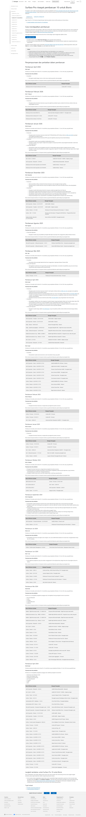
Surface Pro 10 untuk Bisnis (17, 17)
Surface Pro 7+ (15, 26)
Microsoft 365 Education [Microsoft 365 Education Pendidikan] (34, 804)
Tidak (54, 793)
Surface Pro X (14, 20)
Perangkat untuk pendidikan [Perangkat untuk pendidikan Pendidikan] (34, 800)
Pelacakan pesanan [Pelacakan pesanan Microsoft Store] (20, 804)
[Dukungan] (15, 1)
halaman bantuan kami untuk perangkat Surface (45, 780)
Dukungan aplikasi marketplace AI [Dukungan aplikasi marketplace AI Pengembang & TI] (61, 802)
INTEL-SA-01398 (69, 135)
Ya (46, 793)
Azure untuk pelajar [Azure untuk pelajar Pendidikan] (33, 811)
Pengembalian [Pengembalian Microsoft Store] (20, 802)
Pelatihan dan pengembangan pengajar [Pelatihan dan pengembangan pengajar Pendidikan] (36, 807)
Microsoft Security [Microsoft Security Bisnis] (45, 800)
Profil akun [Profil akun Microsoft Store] (19, 798)
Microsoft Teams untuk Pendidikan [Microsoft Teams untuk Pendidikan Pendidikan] (35, 802)
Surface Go (13, 48)
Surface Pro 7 (14, 28)
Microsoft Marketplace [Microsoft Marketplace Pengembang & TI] (60, 805)
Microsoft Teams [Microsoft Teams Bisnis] (45, 811)
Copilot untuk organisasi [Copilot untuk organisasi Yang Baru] (7, 798)
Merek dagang (65, 814)
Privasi (52, 814)
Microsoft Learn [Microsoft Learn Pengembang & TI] (59, 800)
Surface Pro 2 (14, 39)
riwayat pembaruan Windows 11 (33, 789)
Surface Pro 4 (14, 35)
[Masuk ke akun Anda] (79, 1)
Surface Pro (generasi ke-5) (17, 33)
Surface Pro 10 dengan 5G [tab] (39, 16)
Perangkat (34, 1)
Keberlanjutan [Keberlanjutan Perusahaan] (71, 807)
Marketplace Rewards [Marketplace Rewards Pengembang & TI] (59, 809)
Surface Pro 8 (14, 24)
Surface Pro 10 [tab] (29, 16)
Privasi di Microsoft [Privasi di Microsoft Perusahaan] (72, 804)
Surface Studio (14, 8)
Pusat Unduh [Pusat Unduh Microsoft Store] (19, 800)
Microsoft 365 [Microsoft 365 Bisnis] (45, 805)
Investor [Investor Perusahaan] (70, 805)
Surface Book (13, 50)
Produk (29, 1)
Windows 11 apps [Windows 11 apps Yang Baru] (6, 807)
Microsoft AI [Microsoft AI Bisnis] (44, 798)
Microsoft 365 (21, 1)
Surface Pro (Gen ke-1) (16, 41)
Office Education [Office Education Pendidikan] (33, 805)
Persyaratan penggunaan (58, 814)
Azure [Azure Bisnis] (44, 802)
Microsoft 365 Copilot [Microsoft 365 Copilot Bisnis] (46, 809)
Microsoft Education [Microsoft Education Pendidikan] (33, 798)
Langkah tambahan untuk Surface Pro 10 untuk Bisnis (37, 22)
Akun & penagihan (41, 1)
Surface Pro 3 (14, 37)
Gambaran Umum (14, 6)
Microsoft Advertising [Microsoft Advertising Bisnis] (46, 807)
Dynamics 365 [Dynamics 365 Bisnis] (45, 804)
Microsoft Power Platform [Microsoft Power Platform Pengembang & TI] (60, 807)
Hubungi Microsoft (47, 814)
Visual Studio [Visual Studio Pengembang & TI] (58, 811)
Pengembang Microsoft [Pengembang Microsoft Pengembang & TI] (60, 798)
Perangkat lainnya (14, 53)
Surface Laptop (14, 45)
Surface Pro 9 (14, 22)
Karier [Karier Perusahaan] (70, 798)
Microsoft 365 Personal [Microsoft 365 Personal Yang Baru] (7, 805)
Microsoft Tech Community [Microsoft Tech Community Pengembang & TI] (60, 804)
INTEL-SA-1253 (64, 291)
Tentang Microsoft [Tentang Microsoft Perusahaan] (71, 800)
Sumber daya (48, 1)
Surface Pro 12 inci (15, 13)
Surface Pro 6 (14, 30)
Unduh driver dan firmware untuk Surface (45, 32)
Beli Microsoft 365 (55, 1)
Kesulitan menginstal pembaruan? (33, 787)
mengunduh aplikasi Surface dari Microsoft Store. (54, 44)
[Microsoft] (8, 1)
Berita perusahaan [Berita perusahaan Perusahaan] (71, 802)
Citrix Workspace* (46, 308)
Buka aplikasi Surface (30, 37)
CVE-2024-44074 (54, 297)
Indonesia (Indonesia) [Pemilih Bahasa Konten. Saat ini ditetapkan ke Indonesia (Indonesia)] (9, 814)
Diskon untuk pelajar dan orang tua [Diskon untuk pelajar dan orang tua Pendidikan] (35, 809)
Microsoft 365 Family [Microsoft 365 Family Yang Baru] (7, 804)
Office (26, 1)
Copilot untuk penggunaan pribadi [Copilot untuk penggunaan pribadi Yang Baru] (8, 800)
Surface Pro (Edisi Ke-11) (16, 15)
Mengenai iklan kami (71, 814)
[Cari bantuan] (73, 1)
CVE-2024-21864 (73, 293)
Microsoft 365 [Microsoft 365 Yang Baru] (6, 802)
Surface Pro (13, 11)
